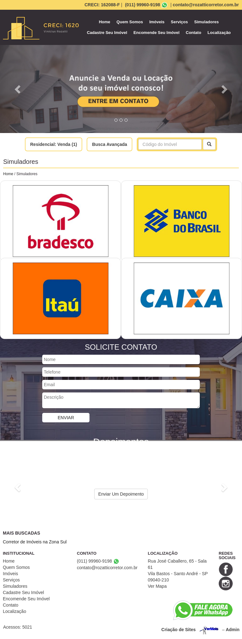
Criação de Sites (178, 629)
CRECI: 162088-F (102, 4)
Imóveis (156, 21)
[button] (18, 89)
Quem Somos (130, 21)
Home (104, 21)
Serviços (179, 21)
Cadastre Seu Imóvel (107, 32)
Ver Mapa (157, 586)
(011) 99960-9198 (142, 4)
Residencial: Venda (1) (53, 144)
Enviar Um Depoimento (121, 494)
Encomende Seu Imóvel (157, 32)
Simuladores (206, 21)
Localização (219, 32)
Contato (193, 32)
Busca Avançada (109, 144)
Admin (232, 629)
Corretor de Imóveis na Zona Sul (34, 541)
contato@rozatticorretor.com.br (206, 4)
